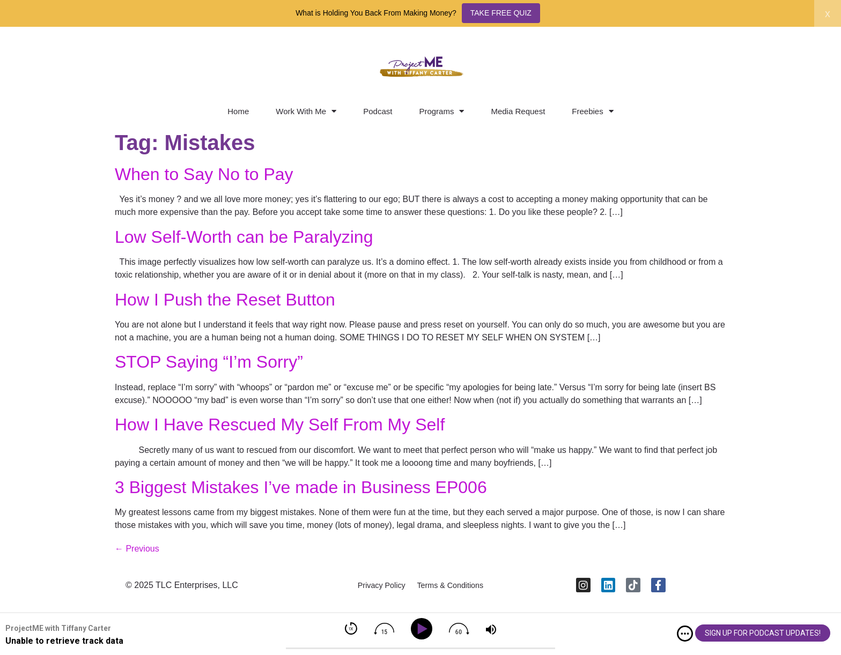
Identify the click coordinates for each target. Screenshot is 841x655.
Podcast (377, 111)
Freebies (592, 111)
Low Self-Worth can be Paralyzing (244, 237)
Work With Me (306, 111)
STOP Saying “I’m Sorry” (209, 361)
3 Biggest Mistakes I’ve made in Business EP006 (301, 487)
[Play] (423, 629)
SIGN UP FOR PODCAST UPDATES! (763, 633)
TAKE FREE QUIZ (501, 13)
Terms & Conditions (455, 588)
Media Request (518, 111)
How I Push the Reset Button (225, 299)
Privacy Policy (375, 588)
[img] (685, 634)
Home (238, 111)
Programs (441, 111)
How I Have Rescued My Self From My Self (280, 424)
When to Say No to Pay (204, 174)
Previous (137, 548)
